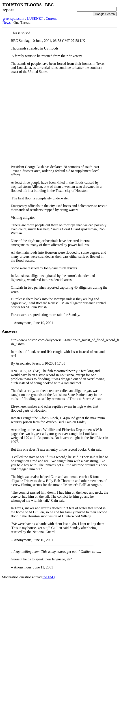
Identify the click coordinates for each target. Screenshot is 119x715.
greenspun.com (13, 18)
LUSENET (35, 18)
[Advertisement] (42, 119)
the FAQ (49, 577)
